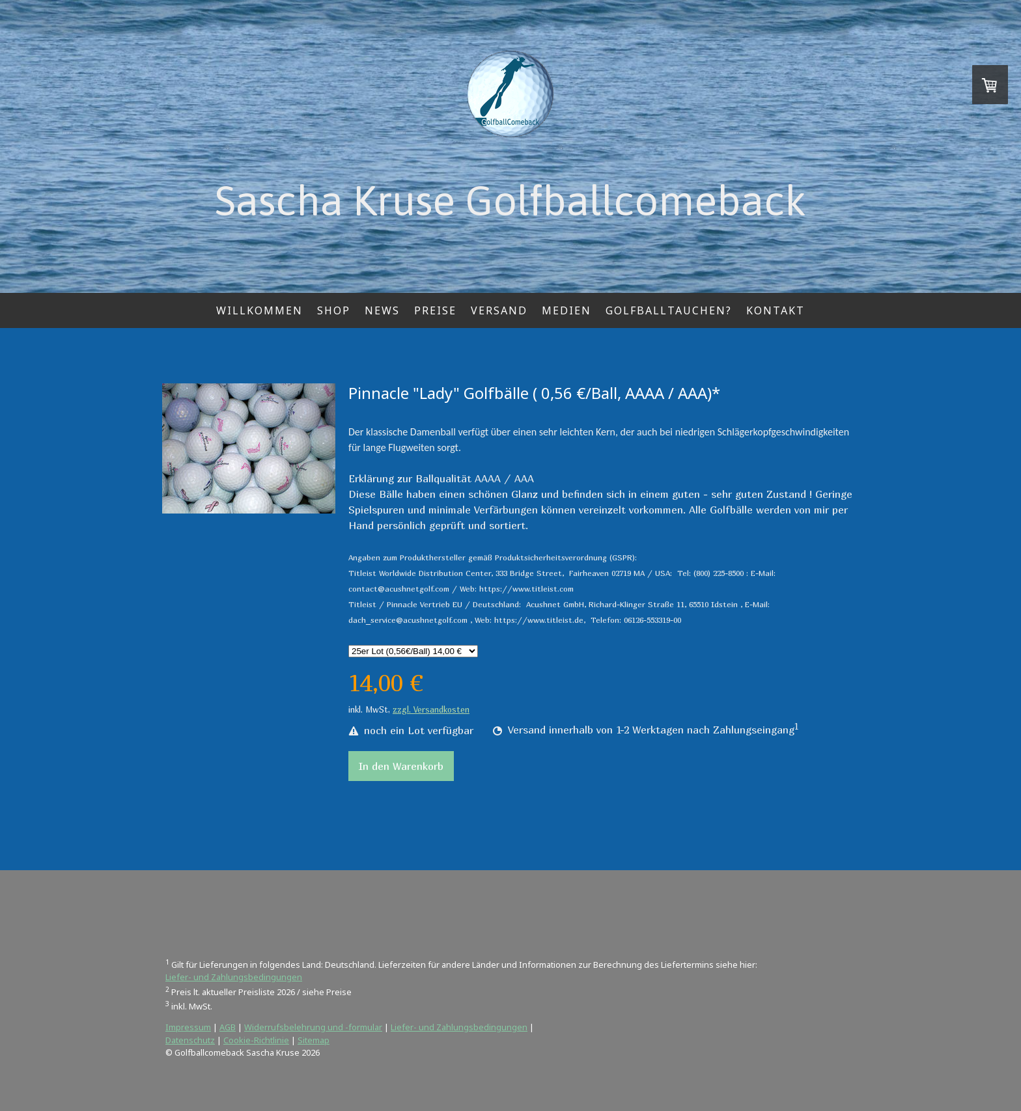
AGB (227, 1027)
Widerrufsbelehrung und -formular (313, 1027)
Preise (435, 310)
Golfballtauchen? (669, 310)
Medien (566, 310)
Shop (333, 310)
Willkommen (259, 310)
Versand (499, 310)
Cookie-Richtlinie (256, 1040)
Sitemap (313, 1040)
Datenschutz (190, 1040)
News (382, 310)
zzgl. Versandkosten (431, 710)
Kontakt (775, 310)
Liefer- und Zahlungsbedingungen (233, 977)
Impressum (188, 1027)
